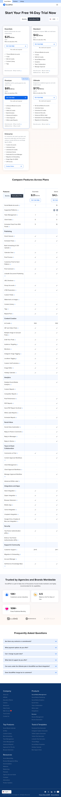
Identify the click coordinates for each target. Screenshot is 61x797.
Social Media (7, 1)
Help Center (6, 708)
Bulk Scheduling (7, 736)
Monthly (24, 19)
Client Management (8, 742)
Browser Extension (8, 750)
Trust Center (6, 713)
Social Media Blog (8, 758)
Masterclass (6, 769)
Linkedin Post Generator (38, 739)
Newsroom (6, 705)
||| (57, 4)
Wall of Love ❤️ (7, 711)
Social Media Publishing (38, 697)
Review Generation (37, 719)
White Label (35, 708)
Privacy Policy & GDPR (44, 795)
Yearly (34, 19)
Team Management (8, 739)
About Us (5, 694)
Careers (5, 703)
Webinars (5, 766)
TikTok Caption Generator (39, 733)
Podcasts (5, 772)
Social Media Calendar (9, 728)
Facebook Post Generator (39, 728)
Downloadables (7, 764)
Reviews (15, 1)
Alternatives (6, 780)
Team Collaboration (37, 705)
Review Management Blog (10, 761)
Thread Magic (35, 742)
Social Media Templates (38, 744)
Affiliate (5, 697)
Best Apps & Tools (37, 750)
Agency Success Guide (9, 774)
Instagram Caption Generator (40, 731)
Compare (5, 777)
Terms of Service (55, 795)
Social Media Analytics (38, 700)
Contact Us (6, 716)
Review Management (37, 717)
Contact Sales (10, 166)
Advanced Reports (8, 744)
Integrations (35, 711)
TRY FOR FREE (10, 46)
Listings (22, 1)
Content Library (7, 733)
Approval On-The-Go (9, 747)
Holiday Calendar (36, 747)
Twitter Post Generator (38, 736)
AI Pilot (5, 731)
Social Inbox (35, 703)
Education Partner (8, 700)
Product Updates (7, 783)
